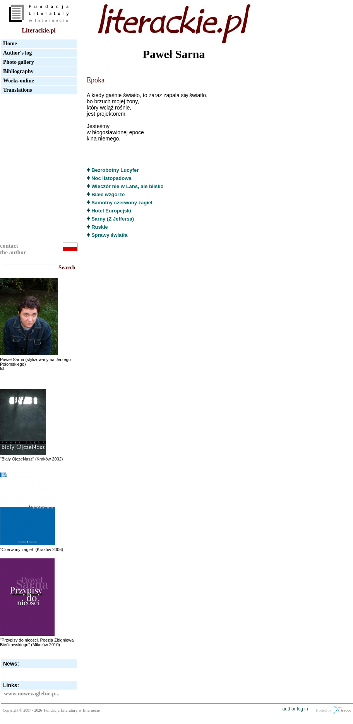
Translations (17, 90)
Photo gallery (18, 62)
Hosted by (333, 709)
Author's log (17, 53)
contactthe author (13, 249)
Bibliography (18, 71)
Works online (18, 81)
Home (10, 43)
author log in (295, 709)
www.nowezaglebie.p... (32, 693)
